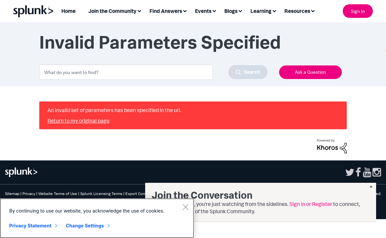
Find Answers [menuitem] (165, 11)
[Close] (185, 207)
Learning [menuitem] (261, 11)
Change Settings (85, 225)
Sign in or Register (310, 204)
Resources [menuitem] (297, 11)
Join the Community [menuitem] (112, 11)
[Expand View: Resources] (312, 10)
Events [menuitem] (203, 11)
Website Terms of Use (57, 193)
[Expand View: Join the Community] (139, 10)
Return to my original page (79, 120)
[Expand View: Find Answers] (184, 10)
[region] (97, 218)
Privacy (28, 193)
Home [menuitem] (68, 11)
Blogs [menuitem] (231, 11)
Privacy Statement (30, 225)
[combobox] (153, 72)
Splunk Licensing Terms (101, 193)
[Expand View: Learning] (274, 10)
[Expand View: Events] (214, 10)
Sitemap (12, 193)
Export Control (138, 193)
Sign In (358, 11)
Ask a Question (310, 72)
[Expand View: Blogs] (240, 10)
